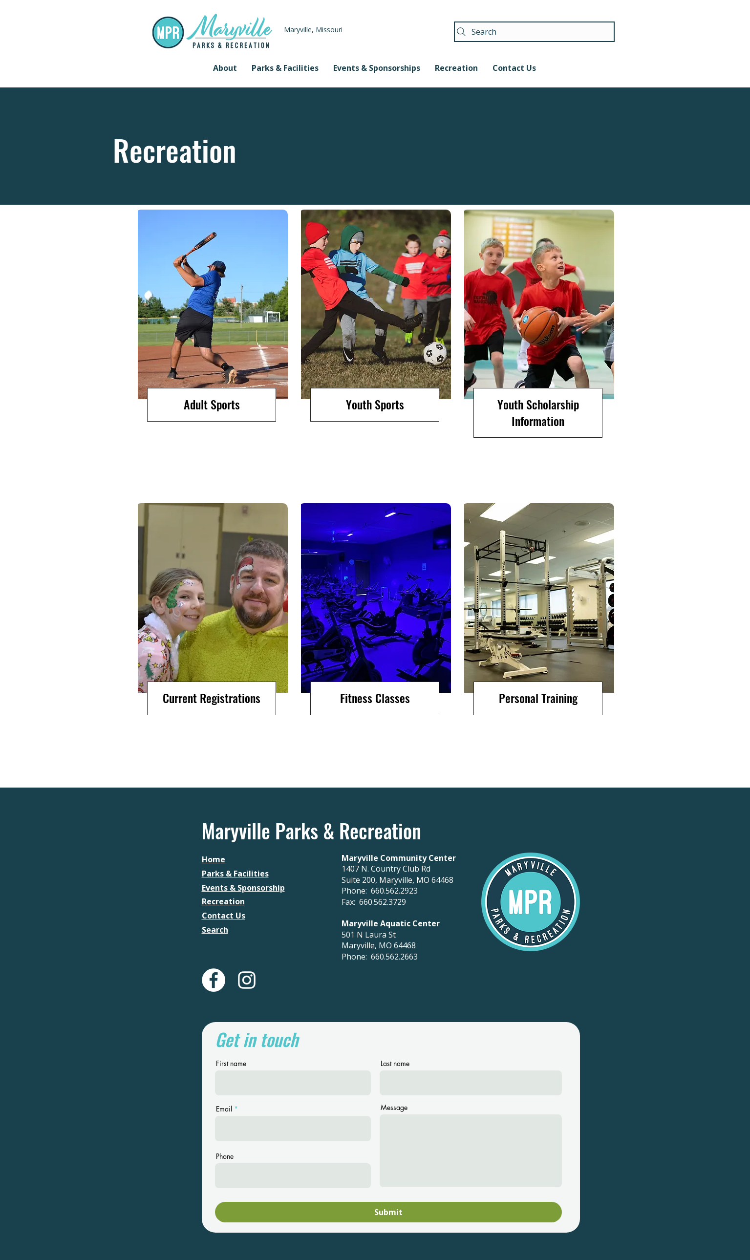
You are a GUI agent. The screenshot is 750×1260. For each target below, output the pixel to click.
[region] (212, 351)
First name (231, 1063)
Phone (225, 1156)
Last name (395, 1063)
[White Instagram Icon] (246, 980)
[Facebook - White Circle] (213, 980)
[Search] (534, 31)
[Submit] (388, 1212)
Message (394, 1107)
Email (224, 1109)
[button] (225, 68)
